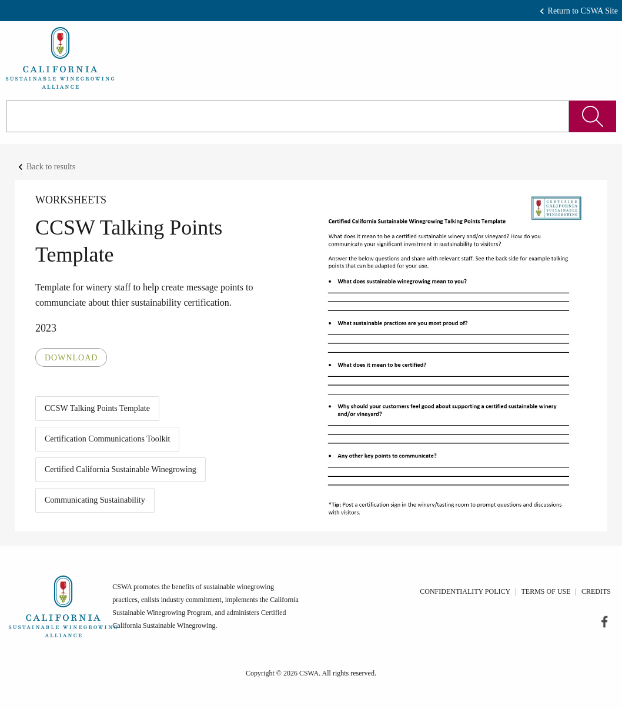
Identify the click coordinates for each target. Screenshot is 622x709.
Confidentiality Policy (465, 591)
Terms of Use (546, 591)
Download (71, 357)
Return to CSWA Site (583, 10)
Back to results (50, 166)
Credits (596, 591)
